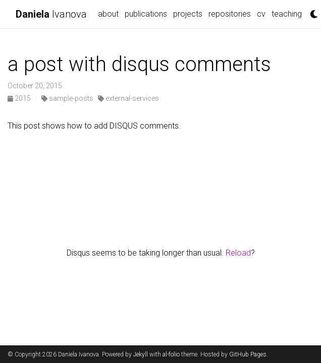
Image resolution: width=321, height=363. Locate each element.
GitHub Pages (247, 354)
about (108, 14)
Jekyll (140, 354)
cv (261, 14)
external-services (128, 98)
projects (187, 14)
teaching (287, 14)
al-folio (171, 354)
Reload (238, 253)
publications (146, 14)
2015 (20, 98)
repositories (229, 14)
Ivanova (51, 14)
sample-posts (67, 98)
